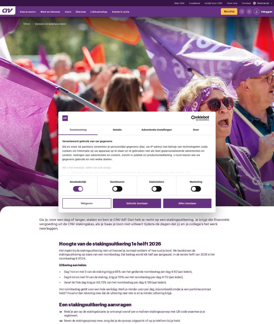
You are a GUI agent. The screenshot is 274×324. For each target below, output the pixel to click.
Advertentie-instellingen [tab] (157, 129)
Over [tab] (196, 129)
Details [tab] (117, 129)
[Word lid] (229, 11)
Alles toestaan (187, 203)
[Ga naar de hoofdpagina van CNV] (7, 10)
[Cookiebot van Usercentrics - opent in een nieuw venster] (196, 118)
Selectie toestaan (137, 203)
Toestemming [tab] (78, 129)
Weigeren (87, 203)
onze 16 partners (82, 146)
